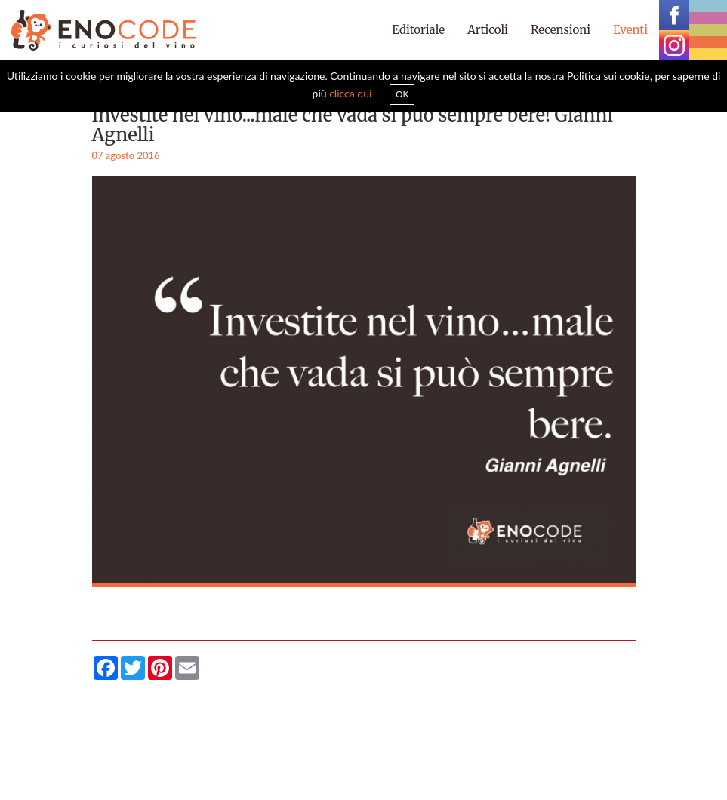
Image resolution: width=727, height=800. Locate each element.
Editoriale (418, 30)
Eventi (630, 30)
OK (402, 94)
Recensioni (560, 30)
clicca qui (350, 93)
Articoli (487, 30)
